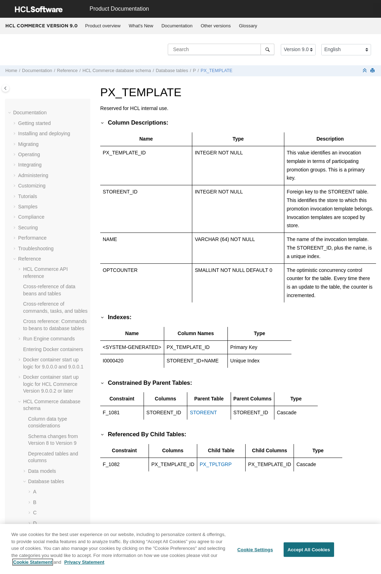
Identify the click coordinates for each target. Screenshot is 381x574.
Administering (33, 175)
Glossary (248, 25)
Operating (29, 154)
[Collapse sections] (365, 71)
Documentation (176, 25)
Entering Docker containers (53, 349)
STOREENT (203, 412)
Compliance (31, 217)
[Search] (267, 49)
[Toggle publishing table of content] (5, 88)
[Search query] (221, 49)
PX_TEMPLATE (216, 70)
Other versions (216, 25)
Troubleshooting (36, 248)
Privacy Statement (84, 564)
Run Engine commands (49, 338)
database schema (116, 70)
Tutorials (27, 196)
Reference (67, 70)
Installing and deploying (44, 133)
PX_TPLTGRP (216, 464)
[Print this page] (373, 71)
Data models (42, 471)
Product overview (103, 25)
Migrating (28, 144)
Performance (32, 238)
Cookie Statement (32, 564)
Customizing (31, 185)
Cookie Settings (255, 551)
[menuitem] (103, 26)
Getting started (34, 123)
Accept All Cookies (309, 551)
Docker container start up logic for (51, 384)
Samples (27, 206)
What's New (141, 25)
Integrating (30, 165)
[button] (10, 112)
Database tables (172, 70)
